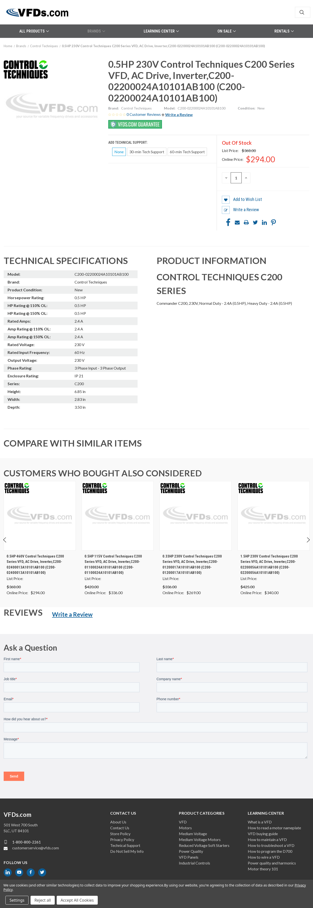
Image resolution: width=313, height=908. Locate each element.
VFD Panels (188, 857)
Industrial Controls (194, 863)
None (119, 151)
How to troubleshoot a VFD (271, 845)
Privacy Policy (122, 839)
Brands (96, 31)
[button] (177, 114)
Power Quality (191, 851)
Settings (17, 900)
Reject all (42, 900)
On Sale (226, 31)
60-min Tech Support (187, 151)
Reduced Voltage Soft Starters (204, 845)
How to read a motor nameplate (274, 827)
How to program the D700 (270, 851)
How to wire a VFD (264, 857)
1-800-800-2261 (26, 842)
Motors (185, 827)
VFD (183, 822)
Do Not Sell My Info (127, 851)
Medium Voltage (193, 833)
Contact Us (119, 827)
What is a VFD (260, 822)
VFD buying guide (263, 833)
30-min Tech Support (146, 151)
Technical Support (125, 845)
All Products (34, 31)
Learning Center (161, 31)
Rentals (284, 31)
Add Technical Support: (128, 142)
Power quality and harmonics (272, 863)
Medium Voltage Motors (200, 839)
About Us (118, 822)
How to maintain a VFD (267, 839)
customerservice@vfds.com (35, 847)
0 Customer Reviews (144, 114)
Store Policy (120, 833)
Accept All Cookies (77, 900)
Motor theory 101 (263, 868)
